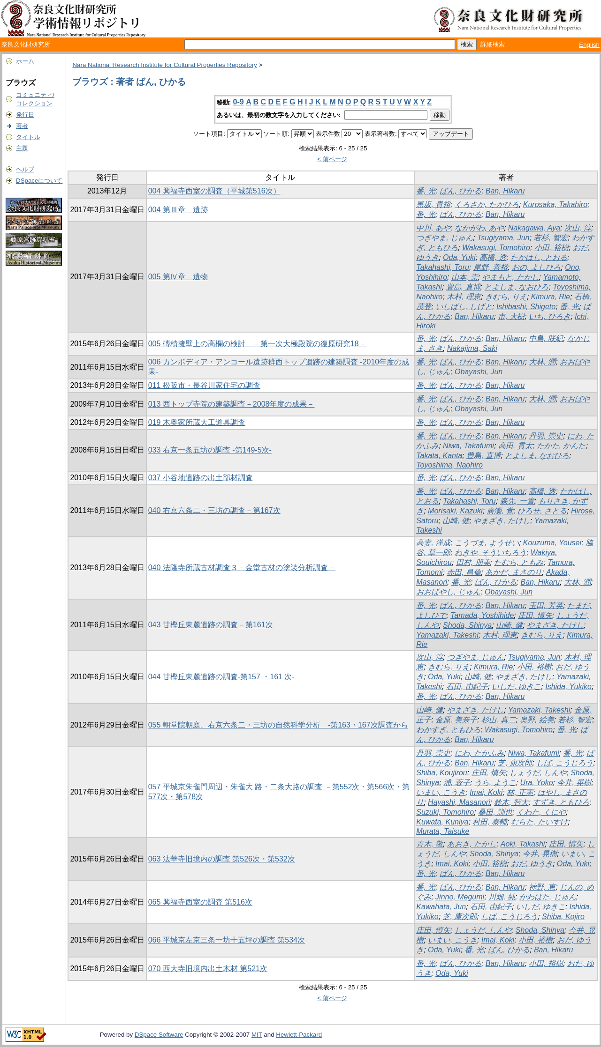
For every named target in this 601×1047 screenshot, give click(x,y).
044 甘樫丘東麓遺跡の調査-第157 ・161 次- (221, 677)
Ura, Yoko (536, 783)
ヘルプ (25, 169)
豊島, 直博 (463, 287)
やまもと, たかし (510, 277)
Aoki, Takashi (523, 844)
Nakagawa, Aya (534, 228)
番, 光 (425, 191)
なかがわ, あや (479, 228)
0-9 (238, 102)
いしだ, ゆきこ (516, 687)
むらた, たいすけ (539, 822)
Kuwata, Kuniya (442, 822)
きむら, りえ (506, 297)
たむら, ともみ (518, 562)
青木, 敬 (429, 844)
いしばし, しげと (463, 307)
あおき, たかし (471, 844)
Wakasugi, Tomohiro (496, 248)
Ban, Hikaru (505, 191)
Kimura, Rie (551, 297)
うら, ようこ (495, 783)
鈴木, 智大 (511, 802)
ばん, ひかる (460, 191)
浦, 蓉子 (456, 783)
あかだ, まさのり (513, 572)
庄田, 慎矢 (535, 615)
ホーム (25, 61)
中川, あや (433, 228)
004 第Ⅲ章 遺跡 (178, 210)
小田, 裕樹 (551, 248)
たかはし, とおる (538, 257)
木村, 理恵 (464, 297)
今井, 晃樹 (574, 783)
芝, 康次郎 (515, 763)
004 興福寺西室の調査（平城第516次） (214, 191)
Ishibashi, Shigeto (525, 307)
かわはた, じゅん (547, 897)
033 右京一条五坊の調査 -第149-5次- (210, 450)
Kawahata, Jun (441, 907)
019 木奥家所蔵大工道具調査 (196, 422)
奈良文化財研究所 (25, 44)
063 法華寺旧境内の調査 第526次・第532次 (221, 859)
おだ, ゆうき (532, 864)
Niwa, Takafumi (468, 446)
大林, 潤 (542, 362)
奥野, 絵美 (537, 720)
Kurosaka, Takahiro (555, 204)
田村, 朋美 (473, 562)
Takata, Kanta (439, 456)
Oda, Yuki (459, 257)
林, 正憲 (520, 792)
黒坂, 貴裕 (433, 204)
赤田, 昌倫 (464, 572)
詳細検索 (492, 44)
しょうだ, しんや (538, 773)
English (589, 44)
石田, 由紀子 (467, 687)
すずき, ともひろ (561, 802)
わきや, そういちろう (490, 553)
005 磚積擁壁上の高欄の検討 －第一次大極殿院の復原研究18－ (257, 344)
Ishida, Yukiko (568, 687)
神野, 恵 (542, 887)
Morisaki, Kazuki (455, 511)
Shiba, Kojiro (563, 917)
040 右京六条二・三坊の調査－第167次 (214, 510)
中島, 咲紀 (546, 338)
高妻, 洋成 (433, 543)
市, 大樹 (511, 316)
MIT (256, 1034)
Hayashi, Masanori (459, 802)
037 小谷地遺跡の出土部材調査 (200, 478)
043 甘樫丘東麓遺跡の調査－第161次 (210, 625)
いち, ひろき (550, 316)
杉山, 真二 (498, 720)
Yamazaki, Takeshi (447, 635)
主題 (22, 148)
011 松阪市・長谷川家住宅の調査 (204, 385)
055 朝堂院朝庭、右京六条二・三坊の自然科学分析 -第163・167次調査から (278, 725)
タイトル (28, 137)
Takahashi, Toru (442, 267)
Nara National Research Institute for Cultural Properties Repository (164, 64)
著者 (22, 125)
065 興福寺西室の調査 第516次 (200, 902)
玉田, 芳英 (546, 605)
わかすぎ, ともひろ (448, 730)
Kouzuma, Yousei (552, 543)
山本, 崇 (464, 277)
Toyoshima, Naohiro (449, 465)
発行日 (25, 114)
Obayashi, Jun (478, 372)
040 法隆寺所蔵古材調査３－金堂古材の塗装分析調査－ (241, 568)
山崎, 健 (455, 521)
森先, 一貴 (517, 501)
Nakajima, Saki (472, 348)
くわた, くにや (541, 812)
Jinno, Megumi (459, 897)
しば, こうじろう (564, 763)
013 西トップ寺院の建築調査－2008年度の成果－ (231, 404)
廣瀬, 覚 (500, 511)
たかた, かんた (561, 446)
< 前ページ (332, 159)
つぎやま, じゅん (444, 238)
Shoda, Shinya (467, 625)
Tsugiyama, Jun (503, 238)
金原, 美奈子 (456, 720)
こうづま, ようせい (487, 543)
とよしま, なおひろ (516, 287)
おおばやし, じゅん (448, 592)
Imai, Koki (486, 792)
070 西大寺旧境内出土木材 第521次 (207, 969)
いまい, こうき (440, 792)
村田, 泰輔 (489, 822)
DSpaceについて (39, 180)
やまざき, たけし (501, 521)
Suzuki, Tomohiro (445, 812)
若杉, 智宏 (550, 238)
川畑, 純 (501, 897)
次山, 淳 (577, 228)
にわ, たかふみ (479, 753)
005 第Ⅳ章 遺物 (178, 277)
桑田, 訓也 (495, 812)
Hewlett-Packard (299, 1034)
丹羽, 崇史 (546, 436)
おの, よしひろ (536, 267)
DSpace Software (159, 1034)
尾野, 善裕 (490, 267)
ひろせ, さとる (542, 511)
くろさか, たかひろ (487, 204)
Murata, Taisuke (442, 831)
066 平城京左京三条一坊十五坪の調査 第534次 (226, 940)
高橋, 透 (492, 257)
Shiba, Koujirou (441, 773)
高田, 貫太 (515, 446)
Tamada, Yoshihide (482, 615)
